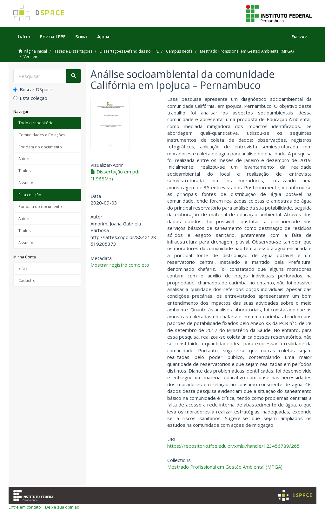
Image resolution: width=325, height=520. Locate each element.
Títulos (24, 170)
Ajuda (103, 36)
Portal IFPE (53, 36)
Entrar (23, 268)
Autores (25, 158)
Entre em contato (25, 507)
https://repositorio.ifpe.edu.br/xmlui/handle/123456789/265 (233, 446)
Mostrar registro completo (119, 265)
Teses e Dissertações (73, 51)
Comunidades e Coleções (41, 134)
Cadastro (27, 280)
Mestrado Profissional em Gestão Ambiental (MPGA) (247, 51)
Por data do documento (40, 146)
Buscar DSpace (32, 89)
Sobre (81, 36)
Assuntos (27, 182)
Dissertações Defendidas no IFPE (129, 51)
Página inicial (35, 51)
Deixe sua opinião (62, 507)
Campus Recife (179, 51)
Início (24, 36)
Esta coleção (30, 98)
